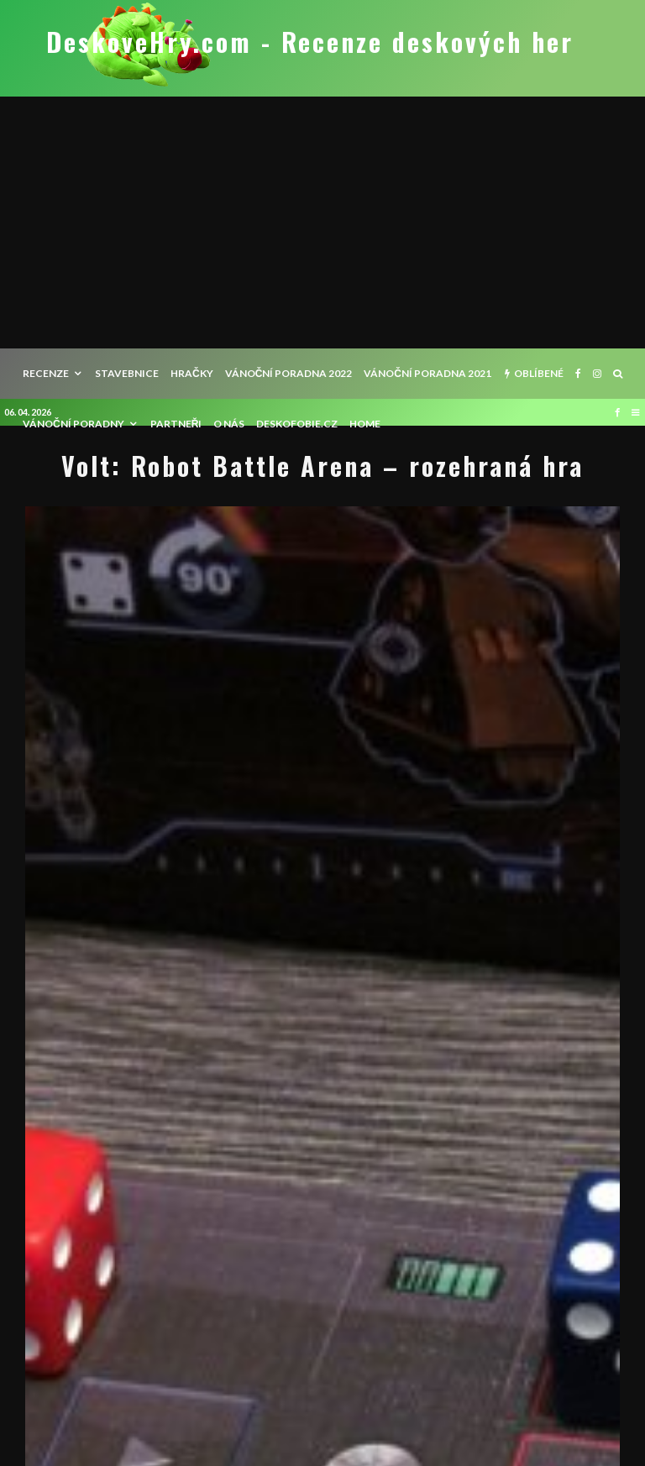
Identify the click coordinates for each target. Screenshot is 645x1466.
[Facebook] (578, 373)
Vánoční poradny (73, 423)
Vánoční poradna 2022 (289, 373)
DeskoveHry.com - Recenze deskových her (310, 42)
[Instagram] (597, 373)
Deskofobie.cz (297, 423)
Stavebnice (127, 373)
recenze (46, 373)
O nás (228, 423)
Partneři (176, 423)
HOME (364, 423)
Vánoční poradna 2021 (427, 373)
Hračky (191, 373)
